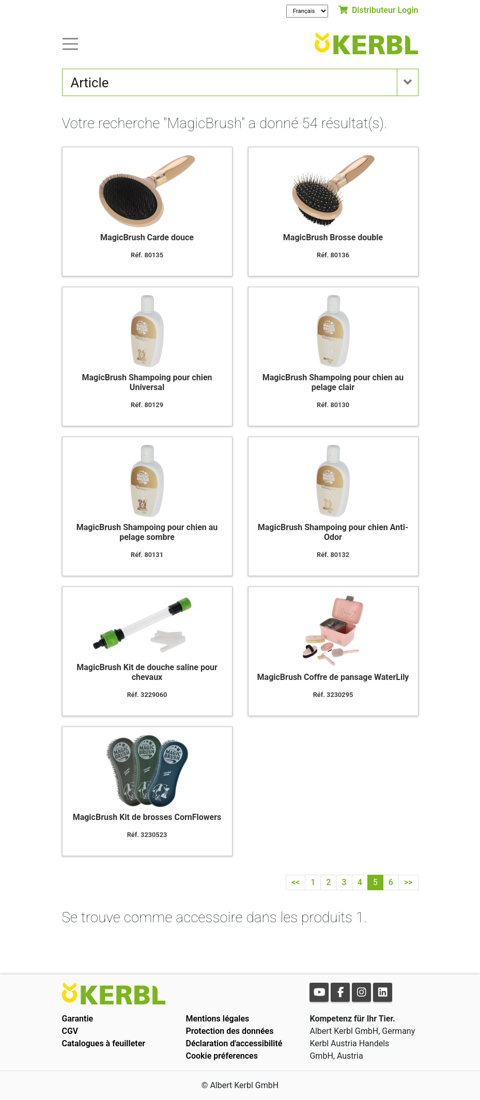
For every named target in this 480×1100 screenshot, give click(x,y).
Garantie (78, 1019)
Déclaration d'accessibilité (233, 1043)
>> (408, 882)
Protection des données (229, 1031)
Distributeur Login (378, 10)
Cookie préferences (221, 1056)
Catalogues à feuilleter (104, 1043)
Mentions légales (217, 1019)
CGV (70, 1031)
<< (295, 882)
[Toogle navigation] (70, 43)
